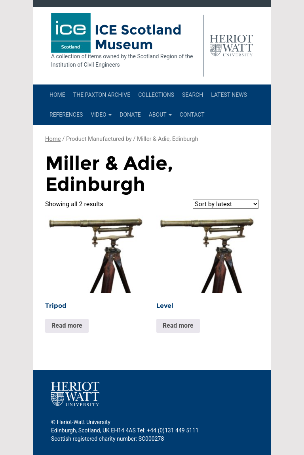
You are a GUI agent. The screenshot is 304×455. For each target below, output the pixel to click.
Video (101, 114)
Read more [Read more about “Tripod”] (66, 325)
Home (57, 95)
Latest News (229, 95)
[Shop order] (226, 204)
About (160, 114)
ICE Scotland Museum (138, 37)
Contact (192, 114)
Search (192, 95)
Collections (156, 95)
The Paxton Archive (101, 95)
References (66, 114)
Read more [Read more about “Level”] (178, 325)
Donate (130, 114)
